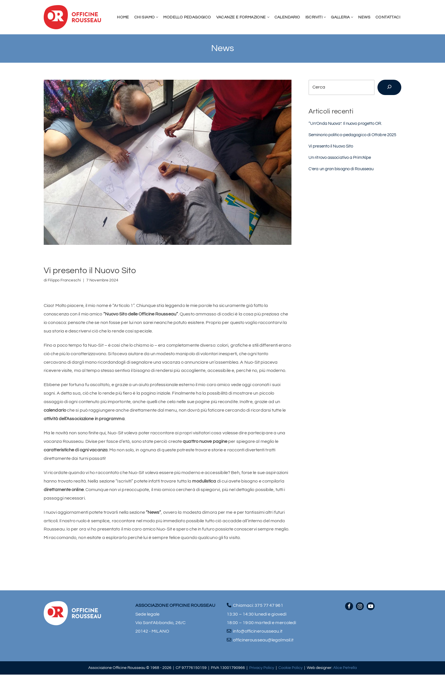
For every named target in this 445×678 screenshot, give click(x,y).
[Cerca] (389, 87)
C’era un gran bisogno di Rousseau (340, 169)
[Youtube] (371, 610)
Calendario (287, 17)
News (364, 17)
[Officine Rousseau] (72, 17)
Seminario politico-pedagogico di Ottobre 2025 (352, 135)
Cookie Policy (290, 671)
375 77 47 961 (269, 609)
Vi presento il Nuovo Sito (330, 146)
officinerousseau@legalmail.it (263, 643)
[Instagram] (360, 610)
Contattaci (387, 17)
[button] (157, 17)
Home (123, 17)
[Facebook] (349, 610)
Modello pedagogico (187, 17)
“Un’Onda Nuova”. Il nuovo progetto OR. (345, 123)
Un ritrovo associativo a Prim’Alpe (339, 158)
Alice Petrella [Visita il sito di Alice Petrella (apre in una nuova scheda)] (345, 671)
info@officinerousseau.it (257, 634)
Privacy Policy (261, 671)
